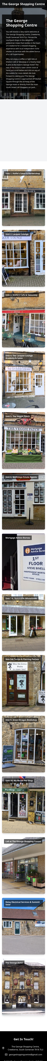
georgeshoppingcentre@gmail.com (25, 1054)
